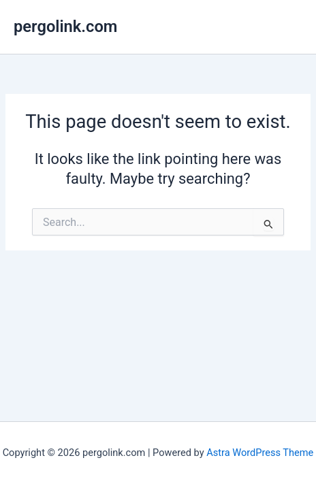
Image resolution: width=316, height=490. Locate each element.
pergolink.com (65, 26)
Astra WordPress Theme (259, 452)
